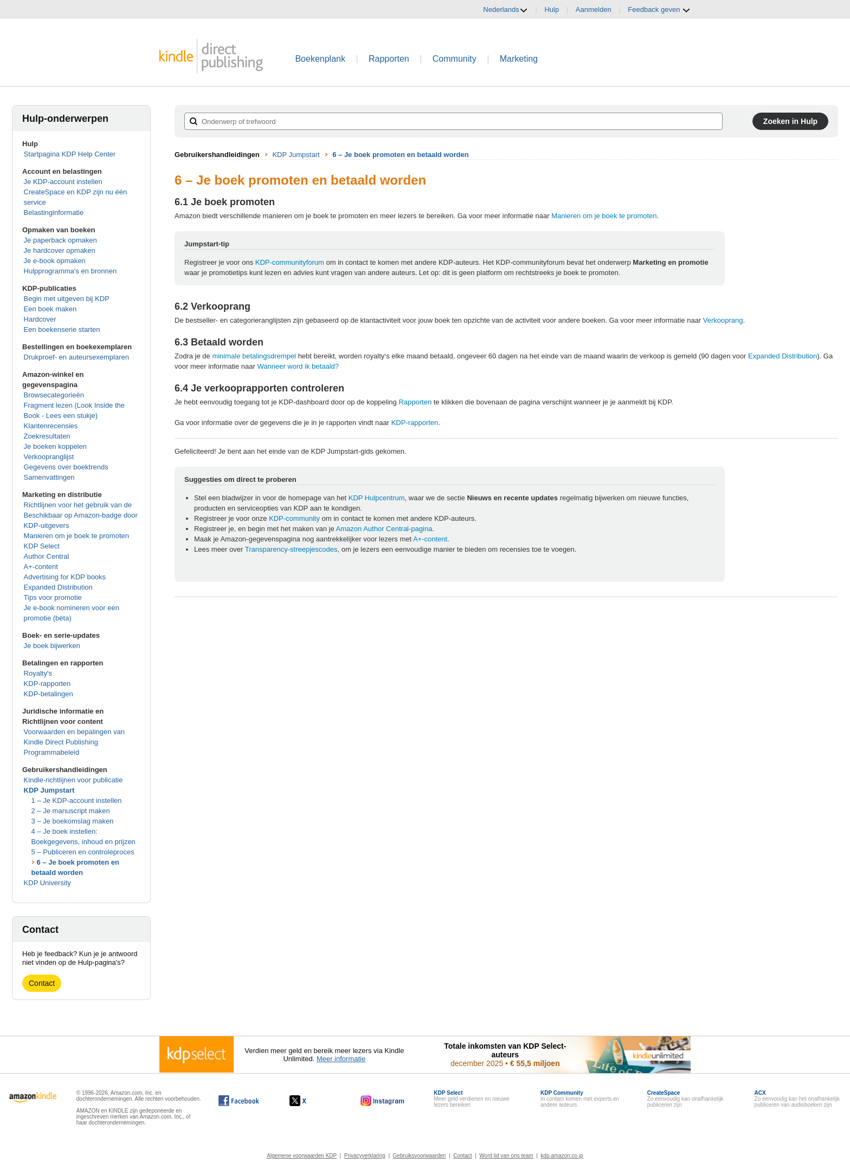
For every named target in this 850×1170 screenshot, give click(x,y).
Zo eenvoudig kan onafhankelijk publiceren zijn (685, 1099)
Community (454, 58)
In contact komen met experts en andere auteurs (579, 1099)
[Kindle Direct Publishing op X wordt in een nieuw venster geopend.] (309, 1100)
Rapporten (389, 58)
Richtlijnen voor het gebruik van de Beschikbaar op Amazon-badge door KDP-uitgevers (81, 515)
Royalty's (38, 673)
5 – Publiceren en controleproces (82, 852)
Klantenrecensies (51, 426)
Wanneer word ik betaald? (298, 366)
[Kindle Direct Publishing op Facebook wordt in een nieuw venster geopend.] (238, 1100)
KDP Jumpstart (49, 790)
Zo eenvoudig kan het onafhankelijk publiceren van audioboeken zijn (797, 1099)
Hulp (551, 9)
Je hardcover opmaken (59, 250)
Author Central (46, 556)
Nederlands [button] (505, 9)
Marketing (519, 58)
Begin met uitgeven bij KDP (67, 299)
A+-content (41, 567)
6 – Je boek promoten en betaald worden (400, 155)
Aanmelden (593, 9)
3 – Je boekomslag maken (72, 821)
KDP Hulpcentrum (377, 498)
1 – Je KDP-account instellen (76, 800)
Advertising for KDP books (65, 577)
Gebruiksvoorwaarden (419, 1156)
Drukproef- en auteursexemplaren (76, 357)
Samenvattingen (49, 477)
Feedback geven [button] (659, 9)
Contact (42, 983)
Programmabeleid (52, 752)
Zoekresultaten (47, 436)
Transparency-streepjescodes (291, 549)
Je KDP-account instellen (63, 182)
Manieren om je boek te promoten (76, 536)
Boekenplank (320, 58)
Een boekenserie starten (62, 329)
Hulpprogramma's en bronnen (70, 271)
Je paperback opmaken (60, 240)
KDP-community (294, 518)
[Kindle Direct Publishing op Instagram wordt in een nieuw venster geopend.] (382, 1100)
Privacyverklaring (364, 1156)
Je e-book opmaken (55, 261)
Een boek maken (50, 309)
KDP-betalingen (48, 694)
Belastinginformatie (54, 212)
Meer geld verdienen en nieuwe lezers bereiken (472, 1099)
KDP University (47, 883)
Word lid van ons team (506, 1156)
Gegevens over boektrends (66, 467)
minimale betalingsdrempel (254, 356)
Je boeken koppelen (55, 446)
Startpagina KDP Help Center (70, 154)
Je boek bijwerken (52, 646)
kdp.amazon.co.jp (561, 1156)
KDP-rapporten (47, 683)
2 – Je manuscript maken (70, 811)
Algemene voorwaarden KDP (302, 1156)
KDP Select (42, 546)
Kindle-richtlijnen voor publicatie (73, 780)
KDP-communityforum (289, 262)
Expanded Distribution (58, 587)
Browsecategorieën (54, 395)
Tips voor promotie (53, 597)
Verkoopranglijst (49, 457)
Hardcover (40, 319)
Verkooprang (723, 320)
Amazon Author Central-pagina (384, 529)
